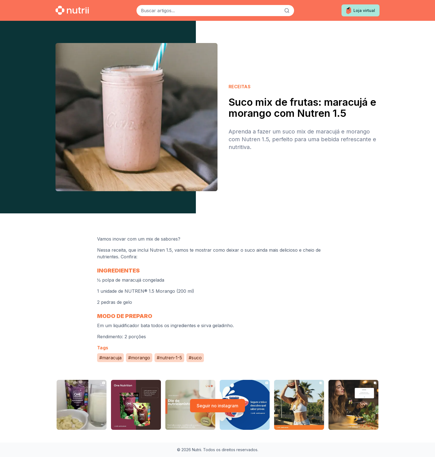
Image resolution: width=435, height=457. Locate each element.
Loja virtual (360, 10)
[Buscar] (287, 10)
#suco (195, 357)
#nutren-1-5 (169, 357)
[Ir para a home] (72, 10)
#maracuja (110, 357)
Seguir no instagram (217, 405)
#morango (139, 357)
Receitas (240, 86)
